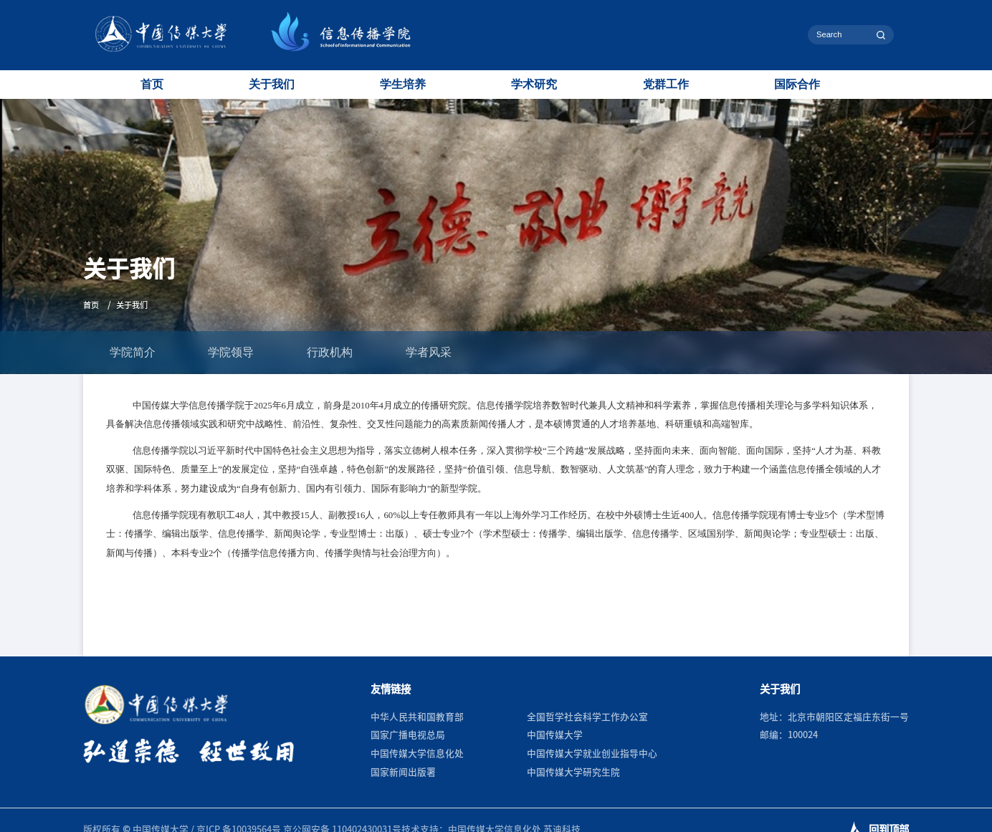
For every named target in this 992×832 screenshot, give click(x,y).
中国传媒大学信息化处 (417, 753)
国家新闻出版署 (403, 772)
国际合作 (797, 84)
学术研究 (534, 84)
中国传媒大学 (555, 735)
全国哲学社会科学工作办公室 (587, 717)
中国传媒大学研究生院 (573, 772)
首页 (151, 84)
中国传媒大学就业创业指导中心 (592, 753)
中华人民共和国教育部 (417, 717)
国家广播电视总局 (408, 735)
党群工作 (666, 84)
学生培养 (403, 84)
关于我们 (272, 84)
